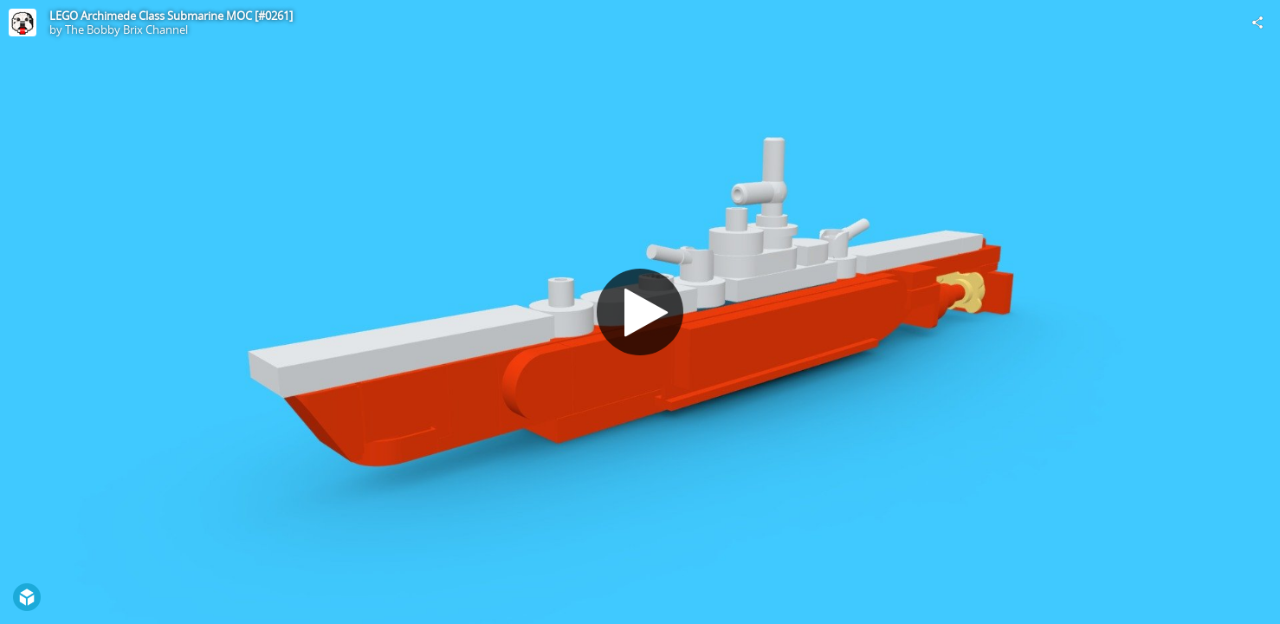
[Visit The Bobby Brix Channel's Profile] (22, 22)
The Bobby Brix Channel (126, 29)
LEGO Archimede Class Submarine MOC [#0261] (171, 15)
